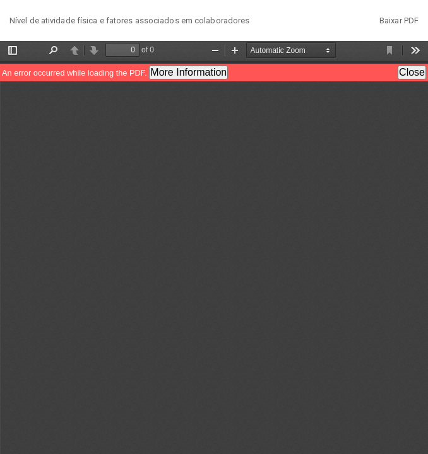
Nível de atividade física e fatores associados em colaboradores (129, 20)
